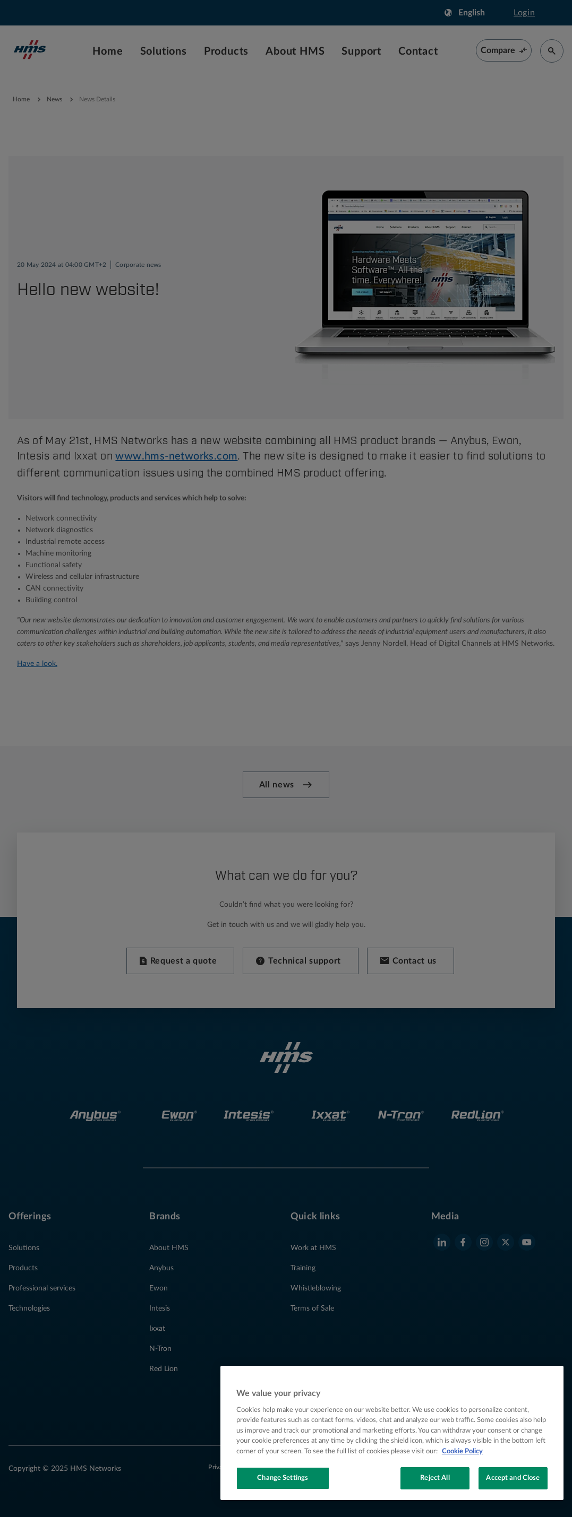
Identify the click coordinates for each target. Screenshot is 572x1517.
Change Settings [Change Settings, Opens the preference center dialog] (282, 1478)
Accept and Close (513, 1478)
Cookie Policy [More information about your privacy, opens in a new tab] (462, 1451)
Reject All (434, 1478)
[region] (392, 1433)
